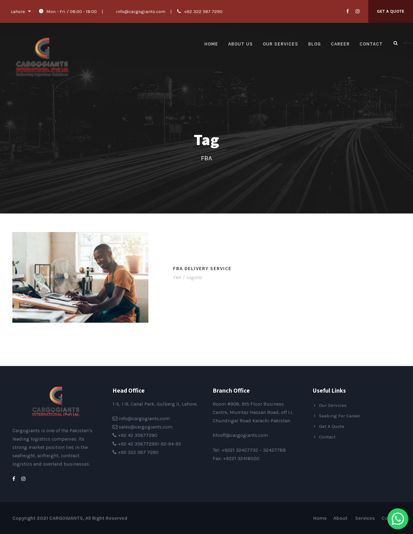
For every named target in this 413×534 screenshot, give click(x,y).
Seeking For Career (339, 416)
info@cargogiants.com (140, 11)
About (341, 518)
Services (365, 518)
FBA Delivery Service (202, 268)
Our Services (280, 44)
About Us (240, 44)
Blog (314, 44)
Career (340, 44)
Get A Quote (390, 11)
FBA (177, 277)
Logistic (194, 277)
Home (211, 44)
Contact (371, 44)
